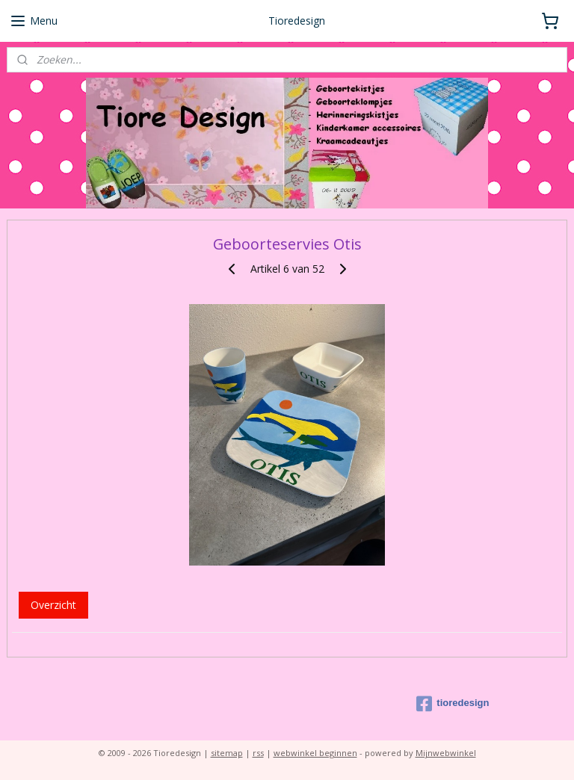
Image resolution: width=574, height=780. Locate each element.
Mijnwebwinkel (446, 752)
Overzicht (53, 605)
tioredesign (452, 704)
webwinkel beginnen (315, 752)
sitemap (227, 752)
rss (258, 752)
